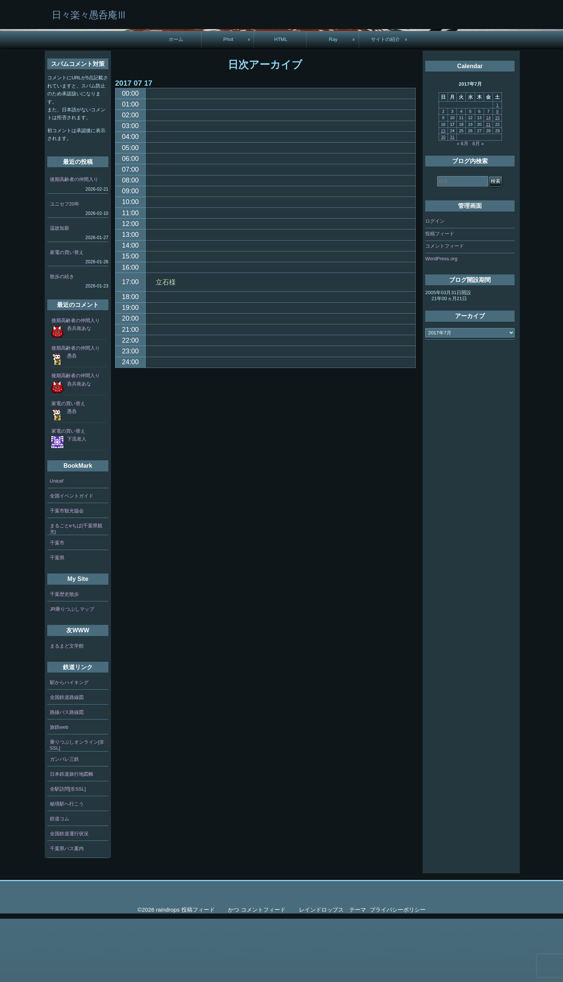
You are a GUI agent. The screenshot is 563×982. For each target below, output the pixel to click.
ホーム (176, 102)
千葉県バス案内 (67, 912)
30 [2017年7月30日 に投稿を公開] (443, 200)
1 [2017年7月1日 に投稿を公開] (497, 168)
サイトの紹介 (385, 102)
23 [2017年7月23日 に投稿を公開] (443, 194)
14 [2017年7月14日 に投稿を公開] (488, 181)
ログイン (435, 284)
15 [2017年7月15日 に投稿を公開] (497, 181)
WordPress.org (441, 322)
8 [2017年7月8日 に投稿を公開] (497, 174)
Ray (333, 102)
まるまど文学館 (67, 709)
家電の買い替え (67, 315)
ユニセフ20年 (64, 267)
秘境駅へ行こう (67, 867)
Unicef (57, 544)
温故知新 (59, 291)
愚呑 (72, 419)
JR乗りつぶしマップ (72, 672)
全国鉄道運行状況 (69, 897)
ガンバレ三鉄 (64, 822)
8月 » (478, 207)
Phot (228, 102)
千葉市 (57, 606)
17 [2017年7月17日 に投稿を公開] (452, 187)
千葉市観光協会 (67, 574)
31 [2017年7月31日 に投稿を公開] (452, 200)
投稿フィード (439, 297)
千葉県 (57, 621)
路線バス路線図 (67, 775)
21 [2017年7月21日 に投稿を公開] (488, 187)
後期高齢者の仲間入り (74, 242)
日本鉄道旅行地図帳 (71, 837)
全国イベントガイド (71, 559)
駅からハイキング (69, 746)
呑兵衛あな (79, 391)
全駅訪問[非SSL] (68, 852)
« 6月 (462, 207)
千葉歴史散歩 (64, 657)
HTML (280, 102)
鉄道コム (59, 882)
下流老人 (76, 502)
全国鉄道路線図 (67, 760)
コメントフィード (444, 309)
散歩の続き (62, 340)
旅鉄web (59, 790)
